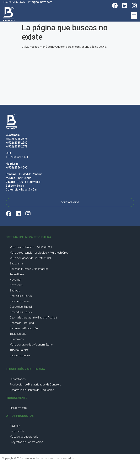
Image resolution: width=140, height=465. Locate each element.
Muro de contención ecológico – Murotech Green (39, 252)
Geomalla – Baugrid (22, 322)
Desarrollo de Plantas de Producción (32, 389)
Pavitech (15, 425)
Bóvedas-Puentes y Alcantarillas (29, 268)
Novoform (16, 285)
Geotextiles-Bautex (21, 295)
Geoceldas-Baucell (21, 306)
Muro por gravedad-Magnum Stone (31, 344)
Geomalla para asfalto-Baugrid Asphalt (33, 317)
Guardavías (17, 339)
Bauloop (15, 290)
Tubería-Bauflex (19, 350)
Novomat (15, 279)
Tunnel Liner (17, 274)
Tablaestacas (18, 333)
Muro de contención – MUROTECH (31, 247)
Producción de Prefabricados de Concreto (35, 384)
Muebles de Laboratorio (24, 436)
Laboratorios (18, 379)
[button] (134, 15)
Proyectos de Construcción (26, 442)
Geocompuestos (20, 355)
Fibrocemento (18, 407)
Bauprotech (17, 431)
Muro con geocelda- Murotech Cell (30, 258)
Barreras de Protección (24, 328)
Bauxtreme (16, 263)
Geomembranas (20, 301)
